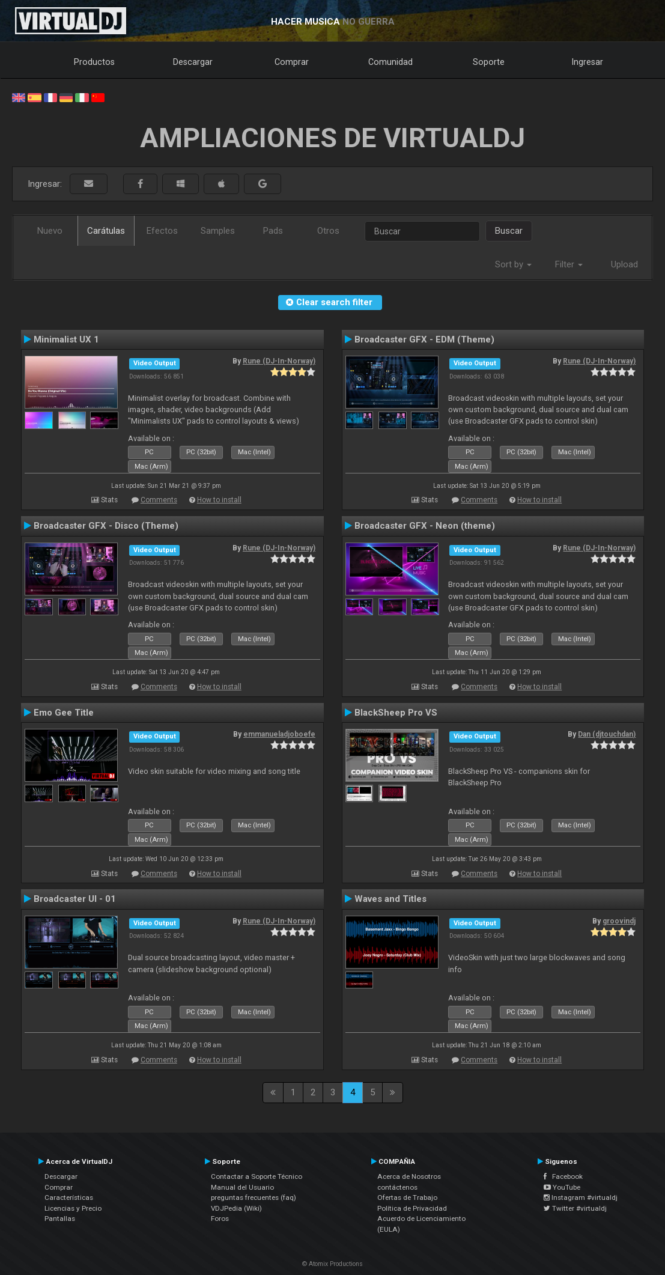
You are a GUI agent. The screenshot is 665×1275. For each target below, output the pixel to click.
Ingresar (587, 62)
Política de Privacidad (412, 1208)
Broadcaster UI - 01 (75, 898)
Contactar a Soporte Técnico (256, 1176)
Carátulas (106, 230)
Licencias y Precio (73, 1208)
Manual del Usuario (242, 1187)
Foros (220, 1218)
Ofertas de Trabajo (407, 1197)
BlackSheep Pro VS (395, 712)
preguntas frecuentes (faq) (253, 1197)
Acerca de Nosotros (409, 1176)
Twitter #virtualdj (575, 1208)
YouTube (562, 1187)
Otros (328, 230)
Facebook (563, 1176)
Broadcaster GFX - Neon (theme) (424, 525)
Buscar (509, 230)
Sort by (513, 264)
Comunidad (390, 62)
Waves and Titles (390, 898)
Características (68, 1197)
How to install (219, 500)
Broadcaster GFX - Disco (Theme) (106, 525)
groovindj (619, 921)
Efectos (162, 230)
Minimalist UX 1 (66, 339)
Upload (624, 264)
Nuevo (49, 230)
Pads (273, 230)
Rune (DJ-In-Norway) (279, 361)
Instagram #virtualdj (581, 1197)
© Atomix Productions (332, 1264)
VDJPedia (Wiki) (236, 1208)
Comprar (292, 62)
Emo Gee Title (64, 712)
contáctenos (397, 1187)
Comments (159, 500)
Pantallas (59, 1218)
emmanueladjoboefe (279, 734)
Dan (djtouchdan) (607, 734)
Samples (218, 230)
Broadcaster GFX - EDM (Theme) (424, 339)
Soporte (489, 62)
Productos (94, 62)
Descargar (193, 62)
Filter (569, 264)
